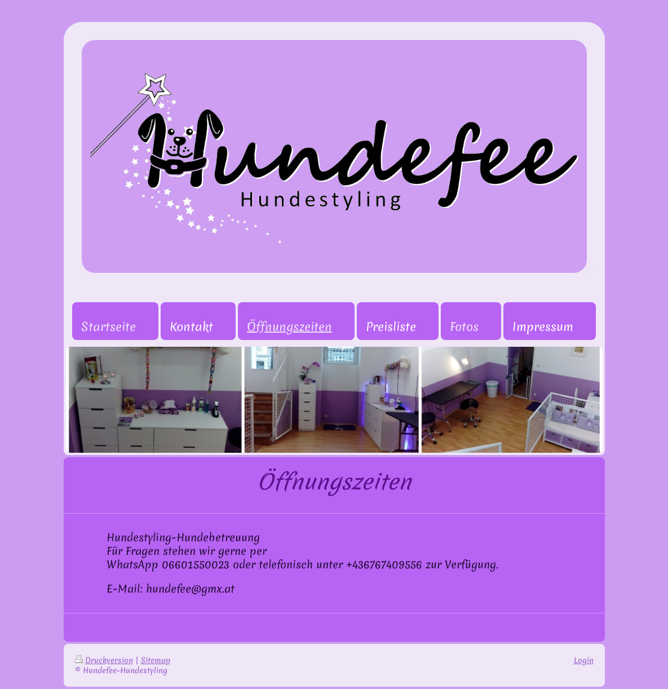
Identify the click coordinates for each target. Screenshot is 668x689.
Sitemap (155, 660)
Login (584, 660)
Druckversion (104, 660)
